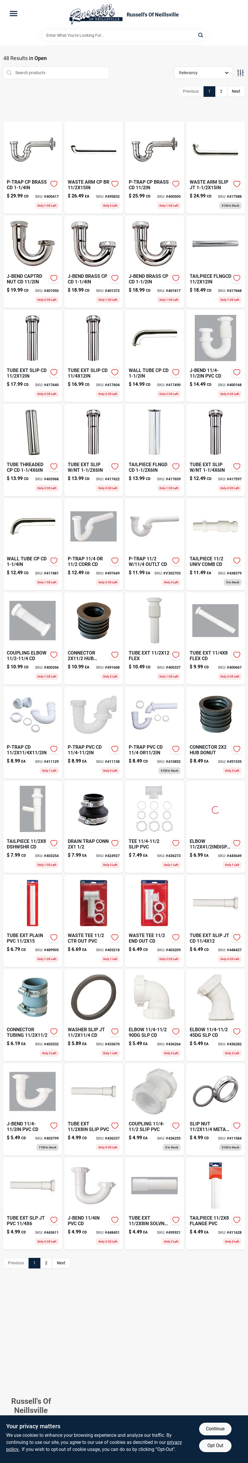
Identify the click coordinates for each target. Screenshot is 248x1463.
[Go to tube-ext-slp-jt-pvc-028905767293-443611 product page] (32, 1204)
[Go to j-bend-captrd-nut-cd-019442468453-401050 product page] (32, 262)
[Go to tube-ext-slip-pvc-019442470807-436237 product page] (93, 1109)
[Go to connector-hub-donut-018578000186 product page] (215, 733)
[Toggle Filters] (240, 72)
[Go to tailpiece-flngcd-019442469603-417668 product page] (215, 262)
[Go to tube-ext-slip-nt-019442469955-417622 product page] (93, 450)
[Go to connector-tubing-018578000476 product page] (32, 1015)
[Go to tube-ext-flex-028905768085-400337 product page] (154, 638)
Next (236, 91)
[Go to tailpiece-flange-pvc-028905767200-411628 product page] (215, 1204)
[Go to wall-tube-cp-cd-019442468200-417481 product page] (32, 544)
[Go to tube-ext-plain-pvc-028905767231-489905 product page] (32, 921)
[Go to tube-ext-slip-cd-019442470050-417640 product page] (32, 356)
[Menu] (13, 13)
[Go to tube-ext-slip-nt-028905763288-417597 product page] (215, 450)
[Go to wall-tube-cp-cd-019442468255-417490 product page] (154, 356)
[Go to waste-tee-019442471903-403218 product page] (93, 921)
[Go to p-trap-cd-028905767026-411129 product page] (32, 733)
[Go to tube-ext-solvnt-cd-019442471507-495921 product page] (154, 1204)
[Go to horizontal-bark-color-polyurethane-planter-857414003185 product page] (93, 262)
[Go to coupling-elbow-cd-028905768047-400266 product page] (32, 638)
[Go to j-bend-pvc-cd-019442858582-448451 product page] (93, 1204)
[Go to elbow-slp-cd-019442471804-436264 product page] (154, 1015)
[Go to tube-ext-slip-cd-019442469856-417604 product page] (93, 356)
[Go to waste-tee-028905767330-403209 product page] (154, 921)
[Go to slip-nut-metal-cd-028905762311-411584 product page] (215, 1109)
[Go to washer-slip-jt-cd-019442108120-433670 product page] (93, 1015)
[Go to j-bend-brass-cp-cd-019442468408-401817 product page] (154, 262)
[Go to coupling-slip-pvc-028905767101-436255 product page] (154, 1109)
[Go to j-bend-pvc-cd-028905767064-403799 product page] (32, 1109)
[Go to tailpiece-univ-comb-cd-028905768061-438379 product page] (215, 544)
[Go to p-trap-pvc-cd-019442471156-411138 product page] (93, 733)
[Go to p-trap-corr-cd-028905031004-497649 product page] (93, 544)
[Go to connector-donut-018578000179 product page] (93, 638)
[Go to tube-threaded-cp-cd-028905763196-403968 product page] (32, 450)
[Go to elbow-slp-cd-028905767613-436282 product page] (215, 1015)
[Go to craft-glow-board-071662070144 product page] (154, 450)
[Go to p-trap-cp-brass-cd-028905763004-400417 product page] (32, 168)
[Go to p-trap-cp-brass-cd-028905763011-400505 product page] (154, 168)
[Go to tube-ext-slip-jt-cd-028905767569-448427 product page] (215, 921)
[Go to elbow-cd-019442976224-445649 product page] (215, 827)
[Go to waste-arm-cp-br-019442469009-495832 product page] (93, 168)
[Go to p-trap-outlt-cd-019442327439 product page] (154, 544)
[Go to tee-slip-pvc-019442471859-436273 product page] (154, 827)
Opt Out (215, 1445)
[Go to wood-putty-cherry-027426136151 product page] (154, 733)
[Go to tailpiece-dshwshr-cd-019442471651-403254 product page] (32, 827)
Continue (215, 1429)
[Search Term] (124, 35)
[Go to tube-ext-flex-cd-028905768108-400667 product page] (215, 638)
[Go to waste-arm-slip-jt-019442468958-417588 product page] (215, 168)
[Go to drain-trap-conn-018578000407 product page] (93, 827)
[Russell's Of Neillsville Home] (96, 14)
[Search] (201, 35)
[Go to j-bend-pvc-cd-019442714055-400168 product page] (215, 356)
